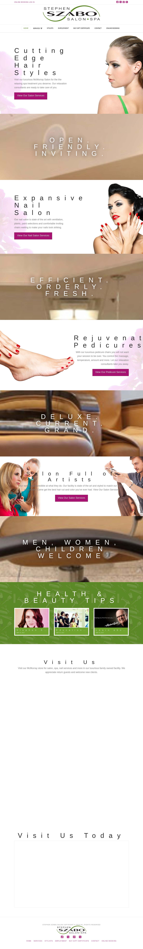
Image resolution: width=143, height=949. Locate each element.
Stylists (49, 941)
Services (38, 941)
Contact (95, 941)
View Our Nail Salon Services (28, 235)
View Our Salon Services (30, 95)
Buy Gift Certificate (79, 941)
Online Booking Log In (24, 2)
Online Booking (109, 941)
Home (28, 941)
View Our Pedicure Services (115, 372)
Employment (61, 941)
